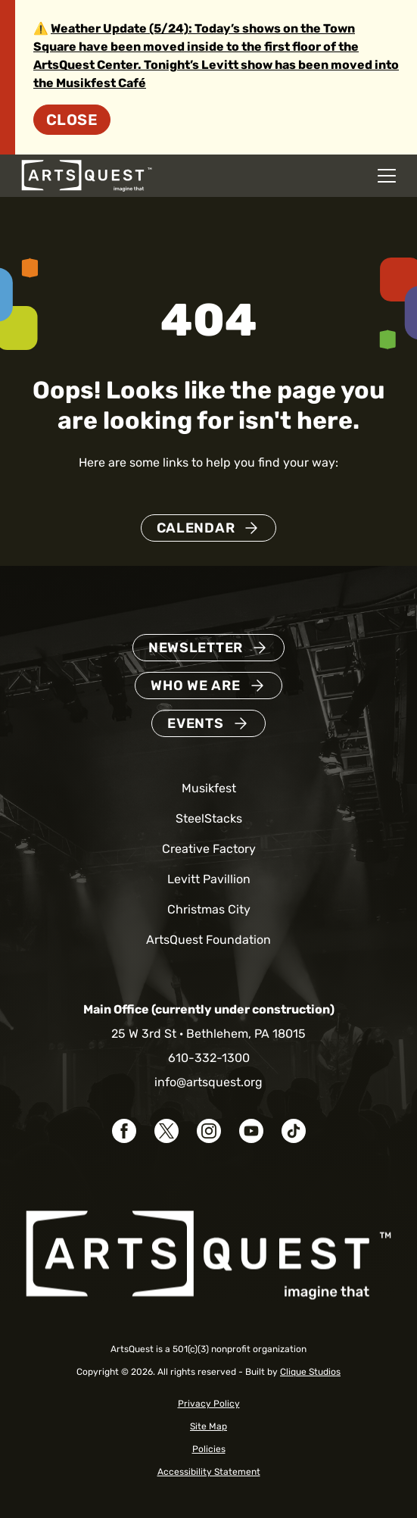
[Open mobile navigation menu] (387, 176)
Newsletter (195, 647)
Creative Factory (209, 849)
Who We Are (195, 685)
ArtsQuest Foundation (208, 939)
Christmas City (209, 909)
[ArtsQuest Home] (86, 174)
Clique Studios (310, 1372)
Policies (209, 1449)
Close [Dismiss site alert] (72, 120)
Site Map (208, 1426)
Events (195, 723)
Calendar (196, 528)
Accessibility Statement (208, 1471)
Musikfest (209, 788)
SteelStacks (209, 818)
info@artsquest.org (208, 1082)
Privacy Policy (209, 1403)
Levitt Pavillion (209, 879)
